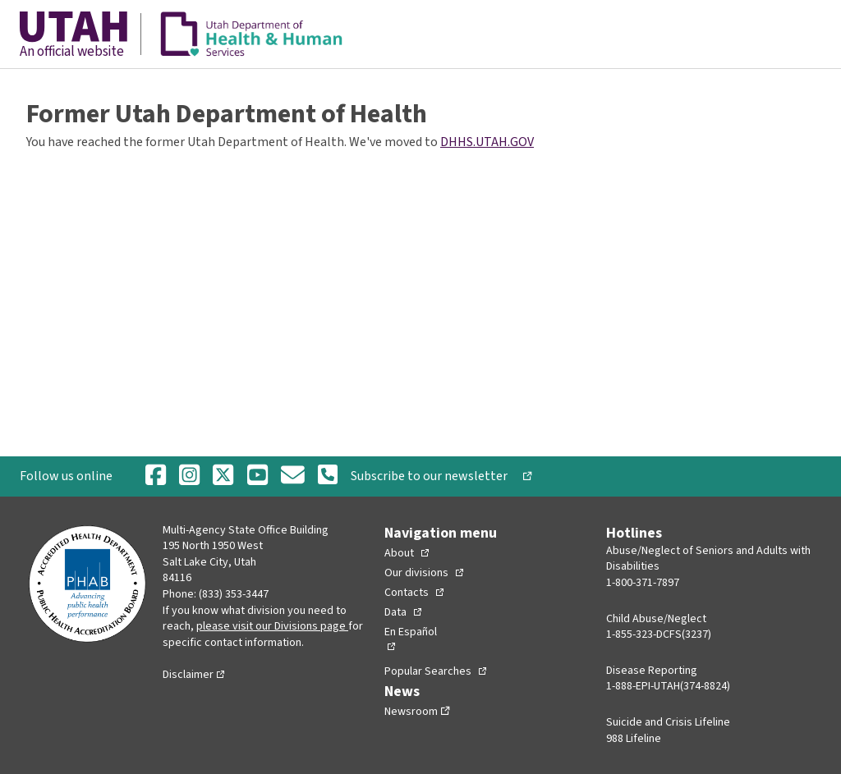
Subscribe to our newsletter (435, 475)
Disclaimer (188, 674)
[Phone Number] (327, 476)
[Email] (292, 476)
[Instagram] (189, 476)
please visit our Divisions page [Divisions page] (271, 626)
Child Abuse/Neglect (656, 619)
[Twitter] (223, 476)
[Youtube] (257, 476)
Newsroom (411, 711)
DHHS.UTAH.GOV (487, 142)
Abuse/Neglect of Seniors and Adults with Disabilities (708, 559)
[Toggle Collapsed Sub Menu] (406, 553)
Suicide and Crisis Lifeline (668, 722)
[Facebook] (155, 476)
